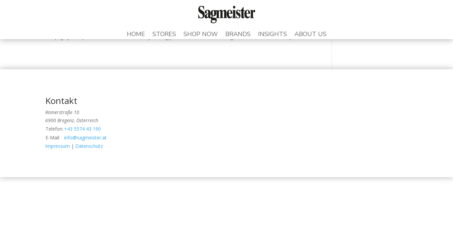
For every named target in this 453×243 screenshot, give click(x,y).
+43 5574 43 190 (82, 129)
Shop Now (200, 35)
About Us (310, 35)
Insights (272, 35)
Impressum (57, 146)
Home (136, 35)
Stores (164, 35)
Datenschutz (89, 146)
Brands (238, 35)
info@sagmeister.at (85, 137)
